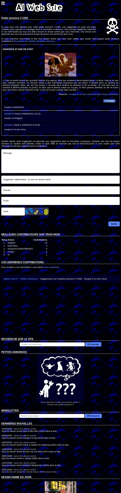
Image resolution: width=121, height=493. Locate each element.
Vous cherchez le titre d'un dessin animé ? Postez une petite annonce (60, 380)
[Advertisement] (60, 313)
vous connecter (51, 267)
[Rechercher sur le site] (52, 344)
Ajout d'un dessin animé (25, 429)
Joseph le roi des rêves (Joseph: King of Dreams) (93, 94)
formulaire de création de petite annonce (34, 41)
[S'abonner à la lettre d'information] (51, 416)
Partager (109, 101)
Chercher (93, 344)
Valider (114, 224)
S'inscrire (93, 416)
